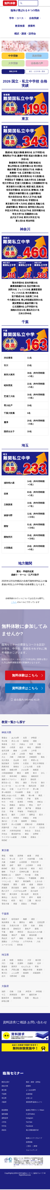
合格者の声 (37, 63)
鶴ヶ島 (5, 970)
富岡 (37, 799)
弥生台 (28, 831)
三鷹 (29, 900)
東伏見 (36, 894)
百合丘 (38, 831)
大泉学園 (31, 859)
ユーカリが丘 (7, 945)
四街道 (20, 945)
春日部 (38, 960)
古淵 (39, 767)
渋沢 (4, 776)
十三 (4, 995)
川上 (4, 757)
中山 (4, 805)
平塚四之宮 (32, 811)
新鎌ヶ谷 (6, 929)
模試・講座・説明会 (25, 33)
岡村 (4, 747)
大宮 (29, 960)
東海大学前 (6, 799)
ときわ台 (39, 881)
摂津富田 (14, 995)
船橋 (23, 935)
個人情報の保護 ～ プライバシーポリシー (28, 1164)
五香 (25, 925)
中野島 (30, 802)
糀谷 (33, 868)
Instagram (29, 1118)
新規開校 (5, 1110)
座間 (27, 773)
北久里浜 (6, 760)
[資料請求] (25, 1035)
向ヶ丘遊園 (16, 824)
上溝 (13, 754)
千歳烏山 (21, 878)
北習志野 (41, 922)
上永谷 (5, 754)
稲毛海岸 (15, 919)
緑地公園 (6, 1001)
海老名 (5, 744)
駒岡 (4, 770)
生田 (25, 738)
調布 (42, 878)
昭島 (12, 856)
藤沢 (13, 815)
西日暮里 (15, 888)
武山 (4, 789)
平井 (23, 897)
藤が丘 (5, 815)
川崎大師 (21, 757)
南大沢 (38, 900)
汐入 (43, 773)
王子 (21, 859)
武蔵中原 (6, 827)
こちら (14, 602)
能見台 (22, 805)
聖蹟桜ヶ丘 (6, 875)
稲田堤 (26, 741)
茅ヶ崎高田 (6, 792)
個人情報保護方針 (32, 1130)
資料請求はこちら (28, 688)
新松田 (34, 779)
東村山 (5, 897)
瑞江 (21, 900)
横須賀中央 (16, 834)
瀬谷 (25, 783)
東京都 (4, 1090)
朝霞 (12, 960)
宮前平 (5, 824)
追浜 (21, 747)
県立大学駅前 (39, 763)
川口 (4, 963)
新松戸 (28, 929)
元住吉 (42, 827)
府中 (31, 897)
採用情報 (29, 1142)
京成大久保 (14, 925)
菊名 (43, 757)
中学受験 (13, 55)
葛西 (4, 865)
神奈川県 (5, 1086)
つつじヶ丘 (6, 881)
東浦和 (40, 970)
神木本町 (14, 776)
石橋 (12, 991)
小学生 (4, 1122)
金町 (12, 865)
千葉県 (4, 1094)
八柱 (39, 941)
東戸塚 (28, 808)
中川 (4, 802)
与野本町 (14, 976)
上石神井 (29, 865)
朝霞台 (20, 960)
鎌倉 (15, 750)
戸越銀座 (6, 884)
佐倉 (33, 925)
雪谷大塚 (6, 904)
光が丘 (14, 897)
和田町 (5, 840)
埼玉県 (4, 1098)
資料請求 (5, 1118)
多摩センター (7, 878)
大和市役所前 (15, 831)
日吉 (4, 811)
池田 (4, 991)
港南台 (16, 767)
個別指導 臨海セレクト (34, 1102)
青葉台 (5, 738)
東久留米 (14, 894)
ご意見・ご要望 (31, 1146)
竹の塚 (28, 875)
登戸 (39, 805)
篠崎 (4, 872)
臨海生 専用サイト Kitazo (35, 1110)
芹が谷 (34, 783)
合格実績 (34, 18)
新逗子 (24, 779)
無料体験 (5, 1114)
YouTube (29, 1122)
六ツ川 (32, 827)
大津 (31, 744)
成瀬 (31, 884)
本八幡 (40, 938)
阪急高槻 (17, 998)
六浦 (23, 827)
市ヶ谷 (13, 859)
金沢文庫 (6, 750)
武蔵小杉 (29, 824)
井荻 (37, 856)
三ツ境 (14, 821)
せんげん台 (26, 966)
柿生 (29, 747)
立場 (12, 789)
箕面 (27, 998)
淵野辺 (32, 815)
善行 (43, 783)
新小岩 (36, 872)
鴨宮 (39, 754)
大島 (41, 859)
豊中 (23, 995)
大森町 (13, 862)
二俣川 (22, 815)
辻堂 (37, 792)
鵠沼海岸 (6, 763)
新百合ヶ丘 (6, 783)
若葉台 (34, 837)
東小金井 (25, 894)
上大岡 (24, 750)
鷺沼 (19, 773)
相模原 (36, 770)
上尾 (4, 960)
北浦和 (20, 963)
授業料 (31, 26)
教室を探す (6, 1082)
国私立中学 (13, 71)
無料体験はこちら (28, 675)
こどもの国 (28, 767)
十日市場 (19, 799)
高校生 (4, 1130)
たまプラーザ (23, 789)
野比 (31, 805)
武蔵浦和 (37, 973)
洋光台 (5, 834)
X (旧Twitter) (30, 1114)
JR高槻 (39, 991)
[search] (21, 3)
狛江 (41, 868)
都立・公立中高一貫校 (37, 71)
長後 (29, 792)
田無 (37, 875)
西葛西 (5, 888)
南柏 (21, 938)
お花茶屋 (23, 862)
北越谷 (30, 963)
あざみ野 (15, 738)
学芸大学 (35, 862)
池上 (4, 859)
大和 (4, 831)
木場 (39, 865)
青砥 (4, 856)
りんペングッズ (31, 1150)
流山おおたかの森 (35, 932)
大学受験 (13, 63)
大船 (39, 744)
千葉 (4, 932)
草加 (37, 966)
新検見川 (17, 929)
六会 (15, 827)
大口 (13, 744)
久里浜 (26, 763)
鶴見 (41, 795)
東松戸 (14, 935)
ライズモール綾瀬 (9, 837)
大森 (4, 862)
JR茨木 (28, 991)
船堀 (39, 897)
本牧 (35, 818)
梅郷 (25, 919)
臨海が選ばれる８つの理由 (25, 10)
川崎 (12, 757)
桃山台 (36, 998)
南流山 (30, 938)
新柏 (41, 925)
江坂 (19, 991)
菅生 (17, 783)
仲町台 (40, 802)
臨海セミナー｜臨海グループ (32, 1173)
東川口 (5, 973)
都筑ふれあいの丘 (9, 795)
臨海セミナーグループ (34, 1138)
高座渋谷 (6, 767)
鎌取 (31, 922)
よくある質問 (31, 1090)
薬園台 (5, 941)
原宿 (19, 808)
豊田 (15, 884)
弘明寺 (16, 763)
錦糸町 (5, 868)
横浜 (27, 834)
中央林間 (19, 792)
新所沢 (14, 966)
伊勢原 (34, 738)
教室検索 (20, 26)
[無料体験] (25, 1047)
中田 (12, 802)
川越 (12, 963)
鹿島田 (38, 747)
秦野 (12, 808)
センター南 (20, 786)
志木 (39, 963)
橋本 (4, 808)
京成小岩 (23, 868)
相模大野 (14, 770)
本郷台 (26, 818)
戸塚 (29, 799)
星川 (41, 815)
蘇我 (37, 929)
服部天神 (33, 995)
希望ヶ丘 (35, 760)
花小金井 (35, 891)
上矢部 (22, 754)
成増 (23, 884)
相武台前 (33, 786)
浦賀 (35, 741)
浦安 (33, 919)
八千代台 (15, 941)
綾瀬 (29, 856)
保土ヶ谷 (6, 818)
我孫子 (5, 919)
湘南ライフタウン (9, 779)
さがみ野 (25, 770)
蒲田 (19, 865)
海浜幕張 (6, 922)
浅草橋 (20, 856)
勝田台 (22, 922)
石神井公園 (24, 872)
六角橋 (24, 837)
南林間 (24, 821)
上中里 (34, 750)
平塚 (12, 811)
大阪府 (4, 1102)
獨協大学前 (28, 970)
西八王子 (6, 891)
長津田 (20, 802)
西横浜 (13, 805)
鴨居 (31, 754)
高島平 (18, 875)
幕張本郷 (33, 935)
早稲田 (34, 904)
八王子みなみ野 (20, 891)
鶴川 (17, 881)
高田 (42, 786)
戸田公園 (15, 970)
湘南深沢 (35, 776)
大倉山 (22, 744)
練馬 (25, 888)
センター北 (6, 786)
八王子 (42, 888)
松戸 (13, 938)
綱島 (23, 795)
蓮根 (33, 888)
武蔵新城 (41, 824)
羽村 (4, 894)
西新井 (40, 884)
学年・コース (16, 18)
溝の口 (5, 821)
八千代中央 (28, 941)
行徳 (4, 925)
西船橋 (5, 935)
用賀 (15, 904)
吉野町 (36, 834)
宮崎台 (34, 821)
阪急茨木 (6, 998)
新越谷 (5, 966)
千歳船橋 (33, 878)
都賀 (12, 932)
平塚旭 (20, 811)
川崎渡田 (33, 757)
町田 (13, 900)
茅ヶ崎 (36, 789)
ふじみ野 (15, 973)
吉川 (4, 976)
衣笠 (25, 760)
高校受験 (37, 55)
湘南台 (24, 776)
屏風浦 (38, 808)
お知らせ (29, 1098)
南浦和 (26, 973)
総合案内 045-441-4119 (25, 699)
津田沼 (20, 932)
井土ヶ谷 (15, 741)
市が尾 (5, 741)
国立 (13, 868)
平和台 (5, 900)
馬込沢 (5, 938)
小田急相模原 (7, 773)
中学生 (4, 1126)
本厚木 (16, 818)
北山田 (16, 760)
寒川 (35, 773)
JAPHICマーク (35, 1160)
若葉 (23, 976)
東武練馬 (27, 881)
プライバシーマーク (25, 1159)
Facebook (29, 1126)
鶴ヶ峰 (32, 795)
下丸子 (13, 872)
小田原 (13, 747)
